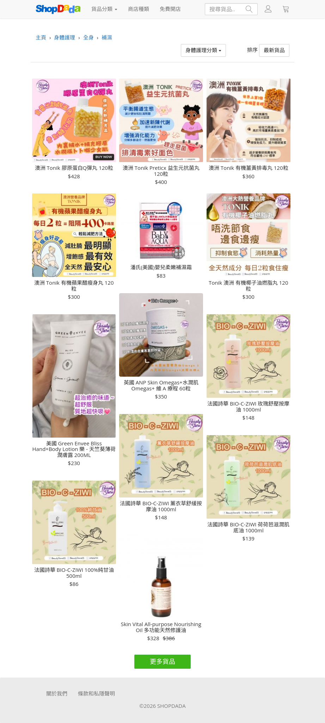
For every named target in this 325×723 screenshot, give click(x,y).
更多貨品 (162, 661)
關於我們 (56, 693)
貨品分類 (104, 8)
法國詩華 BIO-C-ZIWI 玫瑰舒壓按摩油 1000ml (248, 406)
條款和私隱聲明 (96, 693)
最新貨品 (274, 50)
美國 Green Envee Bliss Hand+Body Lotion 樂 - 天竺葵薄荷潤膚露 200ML (74, 449)
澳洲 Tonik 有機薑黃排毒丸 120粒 (248, 168)
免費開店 (170, 8)
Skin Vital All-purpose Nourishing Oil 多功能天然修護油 (161, 627)
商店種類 (138, 8)
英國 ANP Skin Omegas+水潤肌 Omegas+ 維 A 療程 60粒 (161, 385)
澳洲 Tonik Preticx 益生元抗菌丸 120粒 (161, 171)
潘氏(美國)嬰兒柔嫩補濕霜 (161, 267)
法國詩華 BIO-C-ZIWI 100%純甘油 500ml (74, 573)
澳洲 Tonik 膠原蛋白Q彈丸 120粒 (74, 168)
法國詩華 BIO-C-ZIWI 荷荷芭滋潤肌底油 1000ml (248, 527)
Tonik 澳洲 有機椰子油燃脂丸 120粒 (248, 285)
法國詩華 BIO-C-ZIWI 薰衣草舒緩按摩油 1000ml (161, 506)
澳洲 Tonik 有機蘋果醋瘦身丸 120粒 (74, 285)
